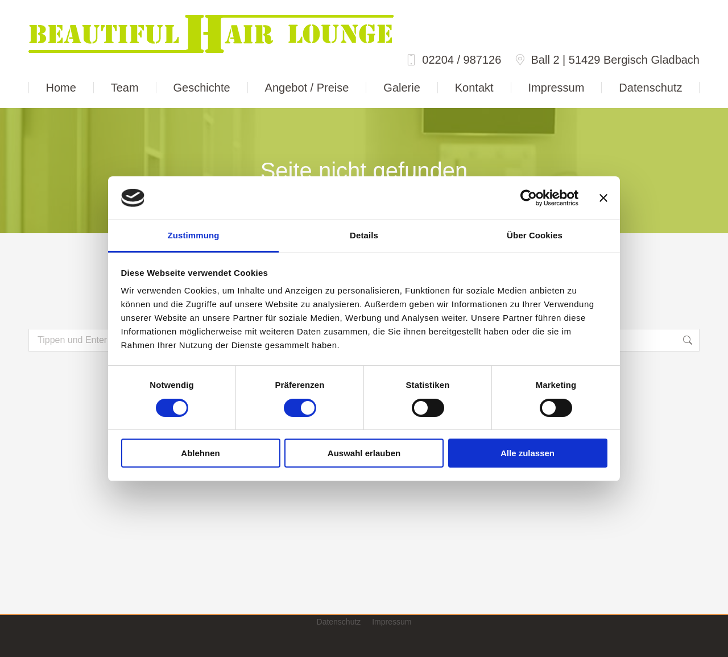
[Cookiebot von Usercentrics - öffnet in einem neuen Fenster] (528, 197)
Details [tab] (364, 235)
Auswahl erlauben (364, 453)
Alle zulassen (527, 453)
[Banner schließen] (603, 198)
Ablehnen (200, 453)
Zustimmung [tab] (194, 235)
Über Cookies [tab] (534, 235)
